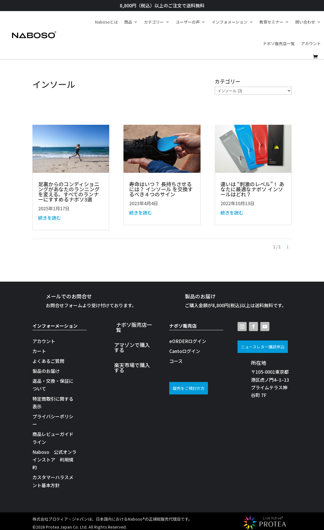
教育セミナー (271, 22)
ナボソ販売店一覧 (279, 43)
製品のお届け (46, 370)
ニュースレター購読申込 (262, 347)
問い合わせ (305, 22)
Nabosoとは (106, 22)
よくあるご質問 (48, 361)
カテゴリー (154, 22)
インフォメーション (229, 22)
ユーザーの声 (188, 22)
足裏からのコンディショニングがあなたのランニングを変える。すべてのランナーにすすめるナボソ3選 (69, 191)
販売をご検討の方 (189, 388)
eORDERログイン (187, 341)
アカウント (311, 43)
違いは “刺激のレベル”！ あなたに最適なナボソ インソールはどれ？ (252, 189)
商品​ (128, 22)
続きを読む (49, 217)
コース (176, 361)
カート (39, 351)
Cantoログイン (184, 351)
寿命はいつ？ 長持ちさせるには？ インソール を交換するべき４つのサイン (161, 189)
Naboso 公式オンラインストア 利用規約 (54, 459)
